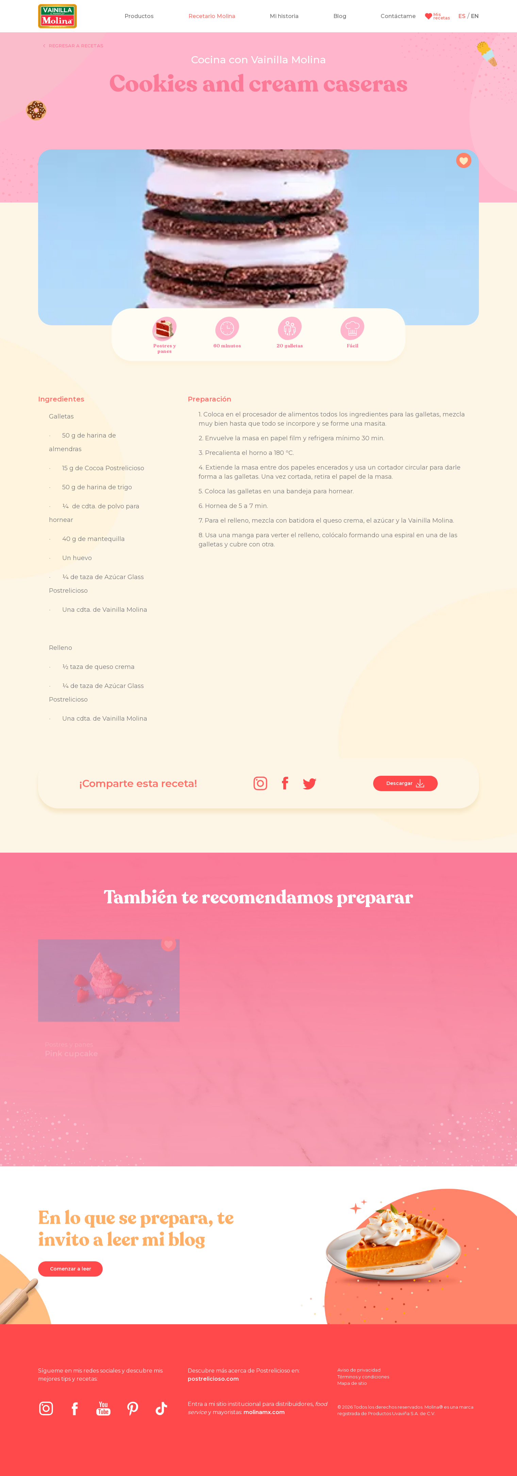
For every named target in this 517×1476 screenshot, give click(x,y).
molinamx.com (264, 1412)
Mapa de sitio (352, 1383)
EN (475, 16)
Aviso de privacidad (359, 1370)
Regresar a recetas (73, 46)
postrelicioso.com (213, 1379)
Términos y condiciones (363, 1376)
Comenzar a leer (70, 1269)
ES (462, 16)
